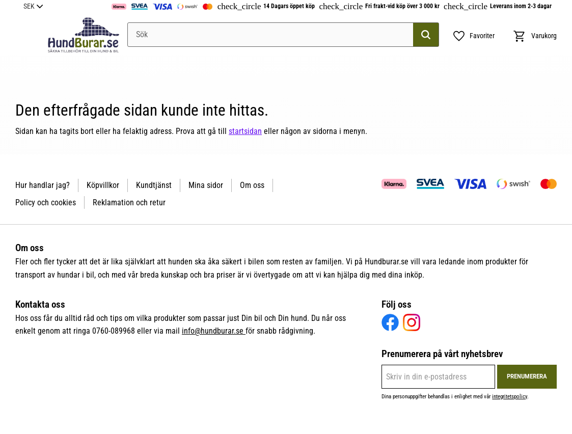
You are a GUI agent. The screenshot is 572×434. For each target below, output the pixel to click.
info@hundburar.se (214, 331)
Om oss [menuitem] (252, 185)
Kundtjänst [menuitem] (154, 185)
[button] (473, 36)
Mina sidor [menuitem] (205, 185)
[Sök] (426, 34)
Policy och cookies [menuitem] (45, 202)
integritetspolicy (509, 396)
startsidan (245, 131)
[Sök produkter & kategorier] (283, 34)
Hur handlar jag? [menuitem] (42, 185)
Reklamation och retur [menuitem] (129, 202)
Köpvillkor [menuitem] (103, 185)
